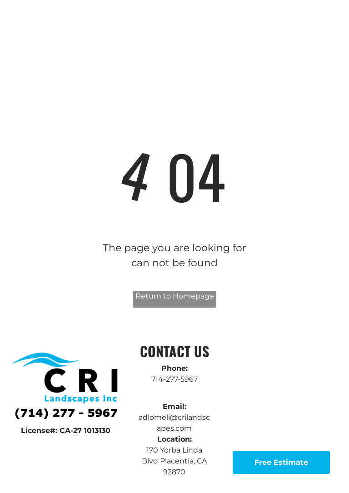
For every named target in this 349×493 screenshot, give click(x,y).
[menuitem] (113, 34)
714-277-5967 (174, 379)
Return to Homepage (174, 296)
